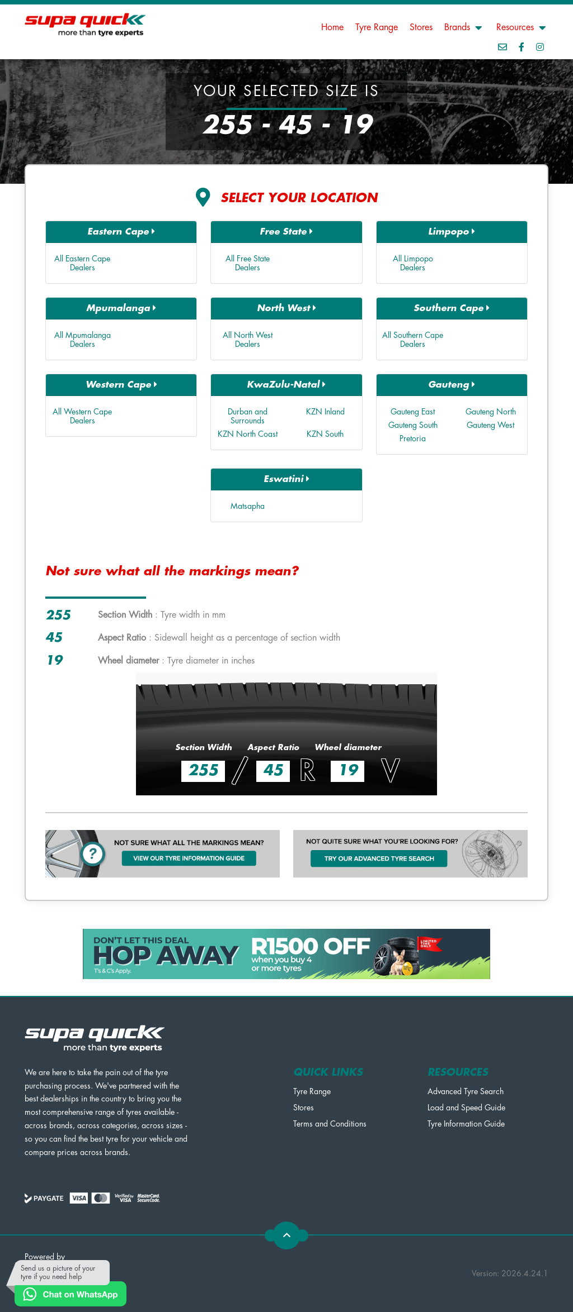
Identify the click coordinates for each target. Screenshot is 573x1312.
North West (286, 308)
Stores (421, 27)
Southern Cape (452, 308)
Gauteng (451, 384)
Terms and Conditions (330, 1124)
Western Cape (121, 384)
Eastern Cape (121, 231)
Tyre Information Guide (466, 1124)
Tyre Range (376, 27)
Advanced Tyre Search (466, 1091)
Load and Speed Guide (466, 1107)
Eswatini (286, 479)
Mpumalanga (121, 308)
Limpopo (451, 231)
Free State (286, 231)
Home (332, 27)
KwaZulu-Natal (286, 384)
